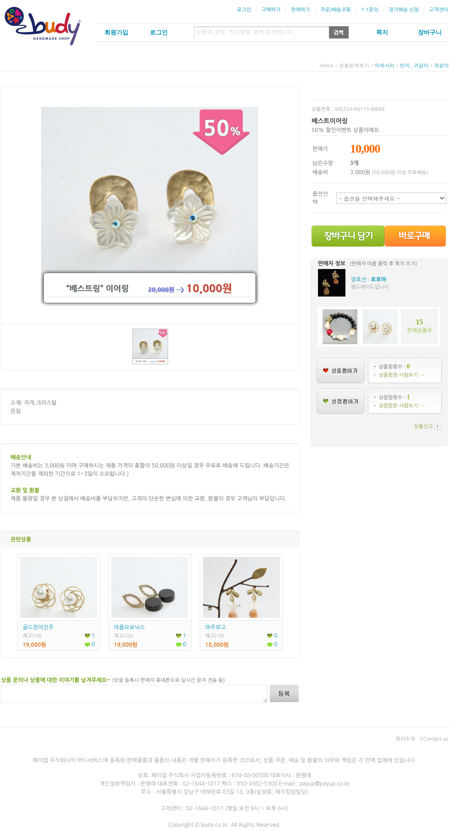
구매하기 (271, 9)
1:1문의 (369, 9)
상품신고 (423, 426)
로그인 (244, 9)
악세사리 (384, 65)
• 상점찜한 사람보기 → (398, 405)
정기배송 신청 (404, 9)
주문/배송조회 (335, 9)
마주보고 (215, 627)
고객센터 (438, 9)
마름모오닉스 (129, 627)
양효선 (359, 279)
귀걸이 (441, 65)
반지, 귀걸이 (414, 65)
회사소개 (405, 739)
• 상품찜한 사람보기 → (398, 375)
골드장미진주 (38, 627)
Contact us (435, 739)
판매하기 (300, 9)
